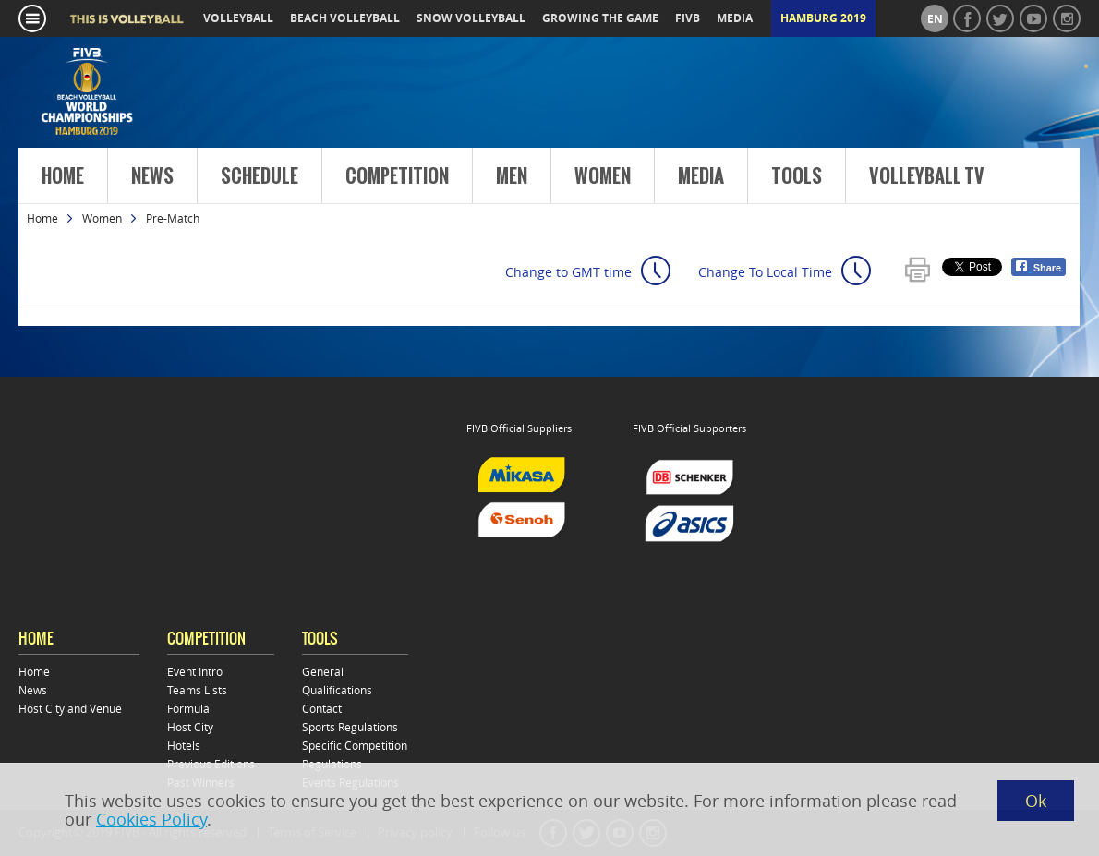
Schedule (259, 176)
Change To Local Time (765, 272)
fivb (687, 18)
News (152, 176)
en (935, 19)
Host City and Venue (70, 708)
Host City (190, 726)
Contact (322, 708)
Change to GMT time (568, 272)
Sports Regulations (350, 726)
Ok (1035, 801)
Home (63, 176)
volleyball (238, 18)
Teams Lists (197, 689)
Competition (397, 176)
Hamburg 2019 (823, 18)
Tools (796, 176)
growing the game (600, 18)
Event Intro (195, 671)
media (735, 18)
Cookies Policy (151, 819)
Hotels (183, 745)
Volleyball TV (926, 176)
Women (602, 176)
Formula (188, 708)
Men (511, 176)
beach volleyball (345, 18)
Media (701, 176)
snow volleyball (471, 18)
